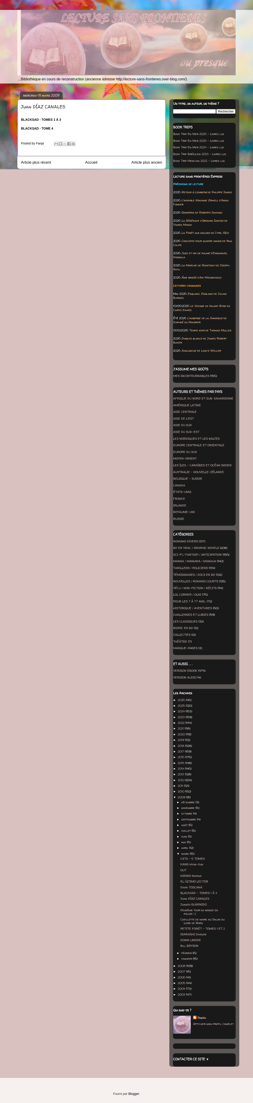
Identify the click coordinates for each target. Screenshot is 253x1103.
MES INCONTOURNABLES (191, 376)
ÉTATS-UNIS (182, 492)
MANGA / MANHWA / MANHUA (194, 561)
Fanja (202, 1018)
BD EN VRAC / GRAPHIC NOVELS (196, 548)
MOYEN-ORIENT (185, 458)
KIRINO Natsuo (191, 876)
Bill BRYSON (189, 946)
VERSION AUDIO (184, 677)
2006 (182, 977)
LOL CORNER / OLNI (187, 594)
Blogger (133, 1094)
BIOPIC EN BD (183, 628)
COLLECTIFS (182, 635)
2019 (181, 740)
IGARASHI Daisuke (193, 934)
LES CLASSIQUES (185, 621)
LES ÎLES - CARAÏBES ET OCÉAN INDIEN (202, 465)
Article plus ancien (146, 162)
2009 (182, 797)
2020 (182, 734)
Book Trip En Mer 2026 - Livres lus (198, 134)
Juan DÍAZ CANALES (194, 898)
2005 (182, 983)
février (187, 953)
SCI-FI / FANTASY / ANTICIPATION (197, 555)
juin (184, 836)
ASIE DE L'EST (183, 418)
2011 (181, 786)
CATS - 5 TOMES (192, 859)
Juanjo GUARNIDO (193, 904)
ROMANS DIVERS (185, 541)
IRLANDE (179, 505)
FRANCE (179, 499)
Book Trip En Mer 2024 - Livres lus (198, 147)
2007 (182, 971)
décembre (188, 802)
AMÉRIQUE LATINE (187, 405)
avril (185, 848)
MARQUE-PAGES (185, 648)
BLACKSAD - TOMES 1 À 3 (198, 893)
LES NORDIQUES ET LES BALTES (196, 439)
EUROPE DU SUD (185, 452)
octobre (187, 813)
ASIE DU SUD (182, 425)
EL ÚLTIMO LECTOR (194, 881)
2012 (181, 780)
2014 (181, 768)
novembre (188, 808)
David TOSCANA (191, 887)
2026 (182, 700)
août (185, 825)
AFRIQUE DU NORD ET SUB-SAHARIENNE (203, 398)
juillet (186, 831)
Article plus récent (36, 162)
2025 (182, 706)
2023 (182, 717)
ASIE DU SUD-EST (186, 432)
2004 (182, 989)
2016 (181, 757)
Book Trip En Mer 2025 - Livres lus (198, 141)
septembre (189, 819)
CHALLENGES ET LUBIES (190, 615)
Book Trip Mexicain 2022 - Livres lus (199, 161)
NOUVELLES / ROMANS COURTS (195, 581)
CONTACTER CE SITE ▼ (191, 1059)
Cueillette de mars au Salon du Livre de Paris (202, 921)
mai (184, 842)
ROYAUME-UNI (184, 512)
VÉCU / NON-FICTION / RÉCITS (195, 588)
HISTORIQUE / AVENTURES (192, 608)
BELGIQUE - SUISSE (187, 478)
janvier (187, 959)
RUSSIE (178, 519)
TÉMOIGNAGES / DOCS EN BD (194, 575)
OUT (183, 870)
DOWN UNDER (190, 940)
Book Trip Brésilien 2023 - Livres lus (199, 154)
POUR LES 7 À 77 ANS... (189, 601)
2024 (182, 711)
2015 (181, 763)
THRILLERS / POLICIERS (190, 568)
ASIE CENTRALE (185, 412)
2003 (182, 994)
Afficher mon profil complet (213, 1024)
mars (185, 854)
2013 (181, 774)
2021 (181, 728)
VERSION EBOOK (185, 671)
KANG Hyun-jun (191, 864)
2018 (181, 746)
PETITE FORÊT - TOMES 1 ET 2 (202, 929)
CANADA (179, 485)
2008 (182, 966)
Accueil (91, 162)
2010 (181, 791)
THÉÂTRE (180, 641)
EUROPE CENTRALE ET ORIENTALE (198, 445)
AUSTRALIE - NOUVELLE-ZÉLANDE (198, 472)
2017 (181, 751)
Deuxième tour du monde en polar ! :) (199, 912)
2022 (181, 723)
